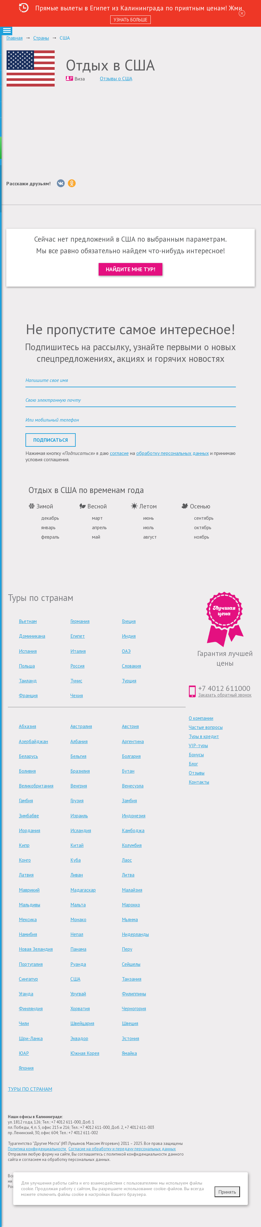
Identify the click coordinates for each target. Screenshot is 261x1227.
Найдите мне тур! (130, 269)
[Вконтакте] (61, 183)
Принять (227, 1192)
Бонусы (196, 755)
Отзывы (196, 773)
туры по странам (30, 1089)
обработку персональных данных (172, 453)
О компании (201, 718)
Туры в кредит (204, 736)
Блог (193, 764)
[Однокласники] (72, 183)
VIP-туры (198, 745)
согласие (119, 453)
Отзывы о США (116, 78)
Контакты (199, 782)
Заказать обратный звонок (225, 695)
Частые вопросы (206, 727)
